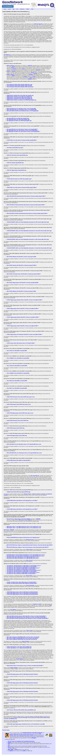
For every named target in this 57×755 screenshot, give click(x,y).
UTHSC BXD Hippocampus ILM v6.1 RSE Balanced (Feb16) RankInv (22, 593)
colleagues (33, 737)
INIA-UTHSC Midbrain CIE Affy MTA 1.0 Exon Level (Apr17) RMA (21, 256)
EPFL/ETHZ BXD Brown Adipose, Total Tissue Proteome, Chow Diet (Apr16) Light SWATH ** (28, 547)
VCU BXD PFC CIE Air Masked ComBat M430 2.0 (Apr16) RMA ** (21, 573)
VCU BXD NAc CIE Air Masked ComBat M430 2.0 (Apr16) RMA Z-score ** (23, 568)
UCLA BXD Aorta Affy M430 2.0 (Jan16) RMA (17, 380)
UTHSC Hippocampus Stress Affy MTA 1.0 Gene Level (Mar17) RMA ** (23, 308)
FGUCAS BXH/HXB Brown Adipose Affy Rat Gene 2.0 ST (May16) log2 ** (23, 537)
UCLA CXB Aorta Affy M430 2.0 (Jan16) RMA (17, 365)
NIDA (9, 743)
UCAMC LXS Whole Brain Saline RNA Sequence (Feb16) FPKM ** (22, 582)
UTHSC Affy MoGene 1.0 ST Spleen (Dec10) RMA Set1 (19, 647)
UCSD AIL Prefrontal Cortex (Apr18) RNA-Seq (17, 155)
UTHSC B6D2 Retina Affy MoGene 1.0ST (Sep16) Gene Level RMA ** (22, 509)
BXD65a (12, 74)
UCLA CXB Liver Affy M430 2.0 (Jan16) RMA (17, 350)
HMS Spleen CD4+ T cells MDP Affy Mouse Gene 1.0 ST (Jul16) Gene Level (24, 526)
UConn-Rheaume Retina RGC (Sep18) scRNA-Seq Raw (19, 85)
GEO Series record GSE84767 (25, 520)
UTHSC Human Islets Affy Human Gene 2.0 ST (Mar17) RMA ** (21, 343)
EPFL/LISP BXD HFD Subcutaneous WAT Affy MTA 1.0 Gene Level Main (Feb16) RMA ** (27, 617)
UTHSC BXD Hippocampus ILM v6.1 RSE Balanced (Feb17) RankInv (22, 674)
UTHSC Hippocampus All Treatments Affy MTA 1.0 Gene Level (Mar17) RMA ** (24, 334)
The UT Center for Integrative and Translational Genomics (21, 741)
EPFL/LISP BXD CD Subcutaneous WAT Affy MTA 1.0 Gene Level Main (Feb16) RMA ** (26, 616)
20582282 (38, 518)
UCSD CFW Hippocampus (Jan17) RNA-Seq (17, 435)
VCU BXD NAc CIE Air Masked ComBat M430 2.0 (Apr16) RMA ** (21, 569)
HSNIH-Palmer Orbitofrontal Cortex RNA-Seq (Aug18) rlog (20, 95)
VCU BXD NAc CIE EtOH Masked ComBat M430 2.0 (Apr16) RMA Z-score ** (24, 565)
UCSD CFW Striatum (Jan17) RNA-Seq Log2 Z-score (19, 404)
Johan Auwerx (29, 549)
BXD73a (12, 65)
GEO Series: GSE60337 (9, 529)
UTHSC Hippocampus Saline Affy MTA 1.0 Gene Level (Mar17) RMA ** (23, 325)
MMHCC (11, 750)
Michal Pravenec (30, 539)
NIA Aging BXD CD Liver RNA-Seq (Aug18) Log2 (18, 118)
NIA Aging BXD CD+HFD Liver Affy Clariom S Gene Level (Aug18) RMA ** (23, 131)
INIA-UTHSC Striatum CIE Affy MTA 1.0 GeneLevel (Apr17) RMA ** (22, 265)
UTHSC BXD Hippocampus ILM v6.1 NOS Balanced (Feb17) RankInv (22, 700)
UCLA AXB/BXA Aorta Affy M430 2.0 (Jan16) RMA (18, 373)
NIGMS (9, 742)
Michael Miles (29, 575)
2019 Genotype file (38, 24)
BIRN (24, 750)
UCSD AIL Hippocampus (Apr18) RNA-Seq (16, 170)
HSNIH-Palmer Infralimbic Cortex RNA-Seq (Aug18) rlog (19, 98)
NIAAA (9, 747)
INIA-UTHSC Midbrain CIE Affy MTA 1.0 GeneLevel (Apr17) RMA (21, 291)
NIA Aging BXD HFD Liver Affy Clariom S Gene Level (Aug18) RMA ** (22, 130)
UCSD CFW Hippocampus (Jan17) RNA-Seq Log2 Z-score (20, 413)
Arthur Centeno (29, 734)
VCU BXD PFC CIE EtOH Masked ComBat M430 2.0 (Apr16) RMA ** (22, 571)
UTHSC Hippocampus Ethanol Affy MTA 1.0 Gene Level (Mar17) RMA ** (23, 317)
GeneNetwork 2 (7, 54)
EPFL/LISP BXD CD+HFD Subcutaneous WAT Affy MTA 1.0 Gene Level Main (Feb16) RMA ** (28, 618)
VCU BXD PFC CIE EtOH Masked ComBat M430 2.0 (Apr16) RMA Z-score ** (24, 570)
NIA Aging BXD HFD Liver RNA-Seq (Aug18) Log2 (18, 119)
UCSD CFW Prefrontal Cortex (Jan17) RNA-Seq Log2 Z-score (21, 396)
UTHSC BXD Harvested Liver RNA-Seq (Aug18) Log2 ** (19, 178)
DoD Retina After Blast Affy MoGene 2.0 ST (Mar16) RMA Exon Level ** (23, 557)
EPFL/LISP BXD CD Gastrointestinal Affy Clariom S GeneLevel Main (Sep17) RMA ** (26, 204)
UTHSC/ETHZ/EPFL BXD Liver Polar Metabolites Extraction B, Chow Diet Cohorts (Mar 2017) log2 (29, 230)
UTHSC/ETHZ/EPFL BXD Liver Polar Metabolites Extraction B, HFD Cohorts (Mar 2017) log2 (28, 222)
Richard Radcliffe (30, 585)
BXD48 (8, 71)
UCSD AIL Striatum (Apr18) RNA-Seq (15, 162)
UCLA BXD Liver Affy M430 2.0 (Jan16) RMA (17, 388)
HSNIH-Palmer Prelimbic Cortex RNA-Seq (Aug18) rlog (19, 96)
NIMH (12, 749)
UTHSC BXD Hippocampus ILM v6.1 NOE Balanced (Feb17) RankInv (22, 691)
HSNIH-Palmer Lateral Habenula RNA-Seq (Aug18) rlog (19, 97)
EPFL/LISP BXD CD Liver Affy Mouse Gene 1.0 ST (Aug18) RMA (21, 108)
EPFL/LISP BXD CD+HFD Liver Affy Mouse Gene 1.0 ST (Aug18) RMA (22, 110)
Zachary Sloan (22, 734)
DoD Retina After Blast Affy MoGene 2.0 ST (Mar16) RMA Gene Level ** (23, 558)
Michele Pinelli (27, 494)
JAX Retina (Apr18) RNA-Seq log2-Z (15, 147)
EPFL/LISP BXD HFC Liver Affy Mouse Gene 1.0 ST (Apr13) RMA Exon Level (24, 452)
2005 (50, 605)
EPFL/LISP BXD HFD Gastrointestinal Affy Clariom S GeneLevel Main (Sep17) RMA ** (26, 196)
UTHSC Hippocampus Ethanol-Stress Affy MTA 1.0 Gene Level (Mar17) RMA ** (25, 299)
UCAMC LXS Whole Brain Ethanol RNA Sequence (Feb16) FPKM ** (22, 583)
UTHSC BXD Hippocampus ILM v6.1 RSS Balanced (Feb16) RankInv (22, 592)
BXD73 (8, 65)
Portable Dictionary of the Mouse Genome (32, 732)
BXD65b (31, 74)
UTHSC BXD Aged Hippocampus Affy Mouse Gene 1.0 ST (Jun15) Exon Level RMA (26, 724)
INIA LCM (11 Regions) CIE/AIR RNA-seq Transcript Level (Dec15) (22, 639)
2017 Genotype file (34, 475)
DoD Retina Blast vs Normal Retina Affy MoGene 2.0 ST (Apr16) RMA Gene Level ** (26, 555)
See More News (6, 730)
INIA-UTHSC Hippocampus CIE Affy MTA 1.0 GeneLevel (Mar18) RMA (22, 282)
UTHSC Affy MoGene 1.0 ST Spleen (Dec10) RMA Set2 (19, 646)
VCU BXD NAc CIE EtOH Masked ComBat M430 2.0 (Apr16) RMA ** (22, 566)
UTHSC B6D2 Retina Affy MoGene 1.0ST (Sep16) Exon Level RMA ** (22, 500)
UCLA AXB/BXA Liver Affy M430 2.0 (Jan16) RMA (18, 358)
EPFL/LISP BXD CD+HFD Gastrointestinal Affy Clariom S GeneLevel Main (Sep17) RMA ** (27, 213)
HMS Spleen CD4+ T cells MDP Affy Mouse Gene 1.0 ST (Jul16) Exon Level (24, 527)
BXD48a (14, 71)
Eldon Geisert (29, 560)
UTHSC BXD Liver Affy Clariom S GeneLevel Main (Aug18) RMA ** (22, 140)
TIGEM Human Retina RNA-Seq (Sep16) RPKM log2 (18, 491)
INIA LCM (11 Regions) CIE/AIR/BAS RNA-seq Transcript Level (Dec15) (23, 637)
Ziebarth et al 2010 (37, 604)
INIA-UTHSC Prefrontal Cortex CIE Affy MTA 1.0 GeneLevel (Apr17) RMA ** (24, 274)
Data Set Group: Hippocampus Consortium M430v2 (18, 518)
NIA (9, 746)
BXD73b (30, 65)
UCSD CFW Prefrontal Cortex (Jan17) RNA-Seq (17, 420)
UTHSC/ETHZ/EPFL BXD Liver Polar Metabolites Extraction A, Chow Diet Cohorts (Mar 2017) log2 (29, 248)
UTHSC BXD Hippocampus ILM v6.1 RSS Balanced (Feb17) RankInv (22, 682)
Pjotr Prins (16, 734)
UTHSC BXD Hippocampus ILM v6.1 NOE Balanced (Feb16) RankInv (22, 594)
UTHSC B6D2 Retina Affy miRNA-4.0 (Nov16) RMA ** (19, 460)
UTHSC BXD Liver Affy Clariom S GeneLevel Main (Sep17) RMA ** (22, 187)
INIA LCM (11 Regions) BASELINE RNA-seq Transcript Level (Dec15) (22, 638)
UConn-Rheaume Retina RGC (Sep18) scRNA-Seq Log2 (19, 84)
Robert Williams (20, 659)
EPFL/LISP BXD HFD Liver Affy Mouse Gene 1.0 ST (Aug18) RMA (22, 109)
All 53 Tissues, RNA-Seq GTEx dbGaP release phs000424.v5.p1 (21, 709)
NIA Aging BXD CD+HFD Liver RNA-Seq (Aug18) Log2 (19, 120)
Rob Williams (13, 609)
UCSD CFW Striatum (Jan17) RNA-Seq (15, 428)
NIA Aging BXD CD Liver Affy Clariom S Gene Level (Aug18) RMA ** (22, 129)
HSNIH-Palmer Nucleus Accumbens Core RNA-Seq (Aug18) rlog (21, 100)
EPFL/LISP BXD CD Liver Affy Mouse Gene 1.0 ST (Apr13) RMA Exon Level (24, 444)
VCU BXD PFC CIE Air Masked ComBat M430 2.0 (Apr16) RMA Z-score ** (23, 572)
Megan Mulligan (25, 641)
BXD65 (8, 74)
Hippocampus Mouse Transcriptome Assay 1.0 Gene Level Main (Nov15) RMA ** (25, 665)
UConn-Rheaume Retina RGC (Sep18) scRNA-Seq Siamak (20, 86)
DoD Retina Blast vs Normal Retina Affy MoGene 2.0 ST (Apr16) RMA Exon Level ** (26, 554)
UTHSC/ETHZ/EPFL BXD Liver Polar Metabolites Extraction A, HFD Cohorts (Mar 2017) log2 (28, 239)
